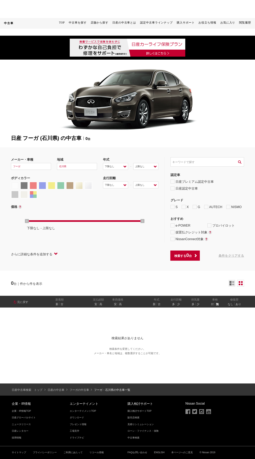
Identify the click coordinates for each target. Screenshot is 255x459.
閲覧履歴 (245, 22)
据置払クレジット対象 (191, 232)
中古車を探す (77, 22)
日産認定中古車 (184, 188)
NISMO (234, 207)
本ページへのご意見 (182, 452)
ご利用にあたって (73, 452)
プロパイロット (221, 225)
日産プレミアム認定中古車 (192, 182)
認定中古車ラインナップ (156, 22)
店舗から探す (99, 22)
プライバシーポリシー (45, 452)
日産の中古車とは (124, 22)
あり (238, 304)
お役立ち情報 (207, 22)
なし (230, 304)
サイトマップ (19, 452)
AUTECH (213, 207)
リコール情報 (96, 452)
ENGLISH (159, 452)
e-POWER (180, 225)
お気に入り (227, 22)
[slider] (27, 221)
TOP (62, 22)
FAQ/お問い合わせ (137, 452)
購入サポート (185, 22)
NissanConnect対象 (189, 239)
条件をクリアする (231, 255)
